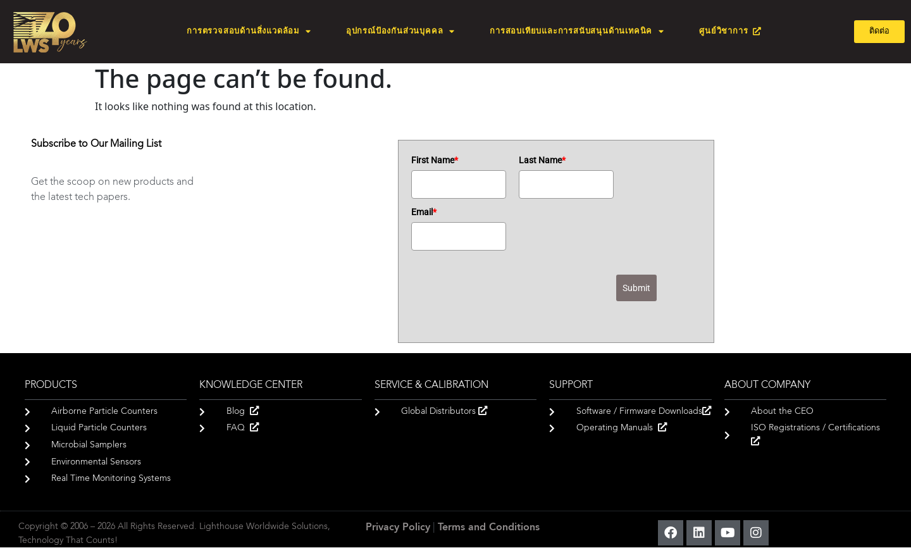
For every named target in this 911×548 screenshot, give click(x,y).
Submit (636, 288)
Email (424, 212)
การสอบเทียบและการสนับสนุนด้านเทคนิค (577, 32)
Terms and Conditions (489, 528)
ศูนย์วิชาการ (730, 31)
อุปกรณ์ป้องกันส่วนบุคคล (400, 32)
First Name (434, 160)
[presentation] (507, 298)
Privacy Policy (398, 528)
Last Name (542, 160)
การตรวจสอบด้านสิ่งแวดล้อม (249, 32)
